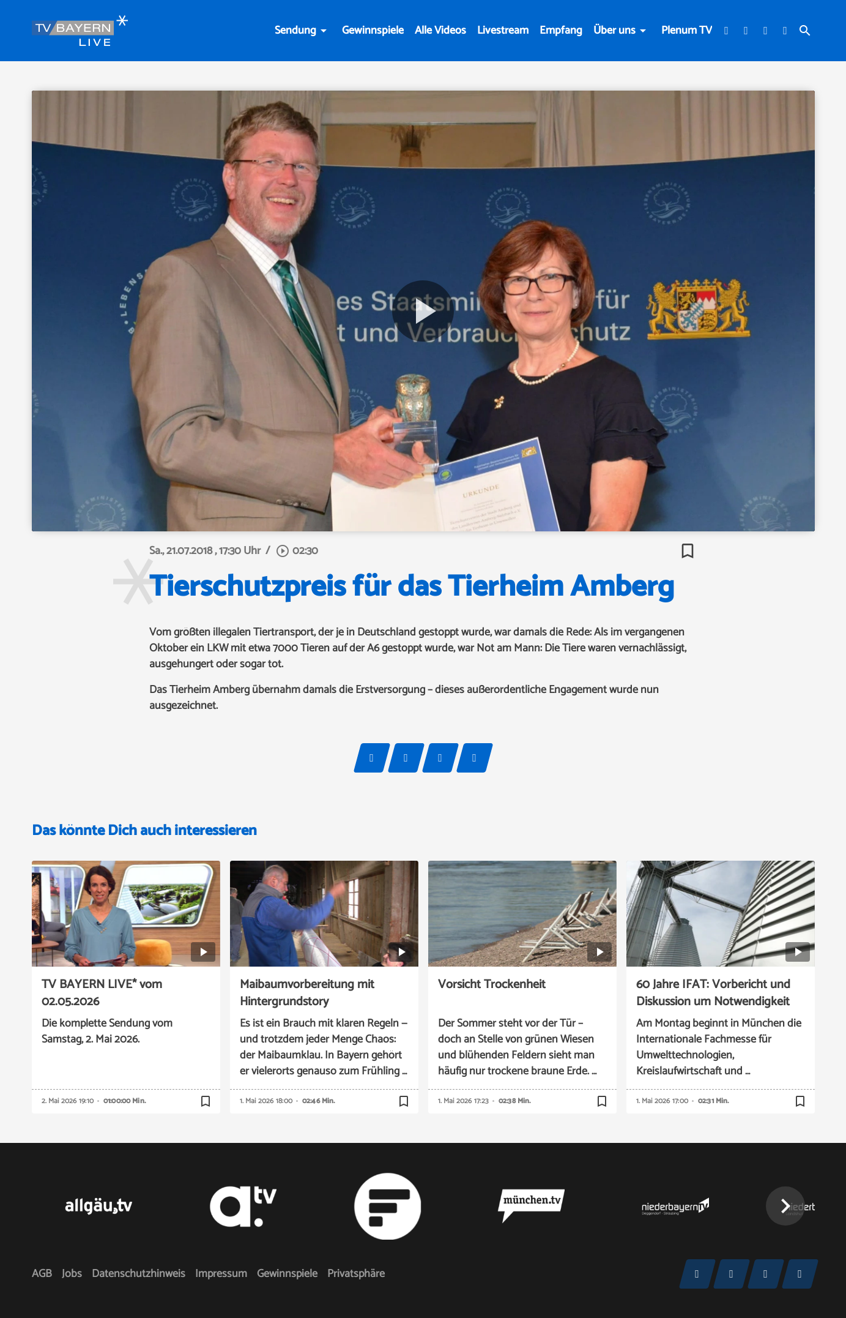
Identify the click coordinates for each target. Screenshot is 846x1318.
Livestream (503, 31)
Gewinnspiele (373, 31)
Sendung (295, 31)
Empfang (561, 31)
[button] (785, 1206)
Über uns (614, 31)
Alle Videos (440, 31)
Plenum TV (686, 31)
